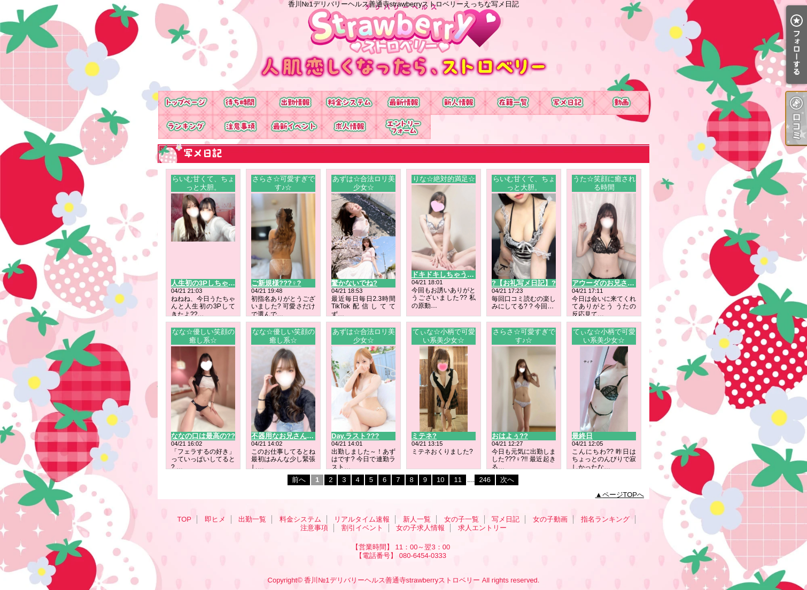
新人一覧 (458, 103)
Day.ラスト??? (355, 436)
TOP (185, 103)
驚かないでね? (354, 283)
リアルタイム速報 (403, 103)
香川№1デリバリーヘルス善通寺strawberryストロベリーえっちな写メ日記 (403, 45)
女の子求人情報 (349, 127)
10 (440, 480)
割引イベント (294, 127)
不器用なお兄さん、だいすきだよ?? (307, 436)
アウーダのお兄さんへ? (609, 283)
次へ (507, 480)
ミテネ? (424, 436)
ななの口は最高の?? (203, 436)
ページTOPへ (623, 495)
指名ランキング (185, 127)
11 (457, 480)
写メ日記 (567, 103)
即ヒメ (240, 103)
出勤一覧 (294, 103)
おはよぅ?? (510, 436)
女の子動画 (621, 103)
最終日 (582, 436)
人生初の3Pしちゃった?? (211, 283)
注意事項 (240, 127)
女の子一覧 (512, 103)
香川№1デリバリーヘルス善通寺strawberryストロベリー (392, 580)
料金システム (349, 103)
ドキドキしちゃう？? (445, 274)
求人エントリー (403, 127)
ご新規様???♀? (276, 283)
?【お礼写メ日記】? (524, 283)
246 (485, 480)
